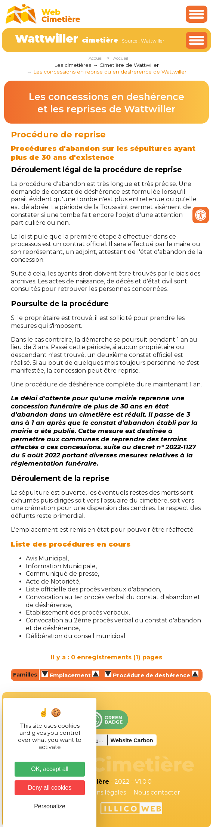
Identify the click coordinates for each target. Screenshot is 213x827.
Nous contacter (156, 792)
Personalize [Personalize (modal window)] (49, 806)
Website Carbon (132, 740)
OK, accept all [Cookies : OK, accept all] (49, 769)
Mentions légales (100, 792)
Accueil (96, 58)
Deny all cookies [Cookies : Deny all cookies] (50, 787)
